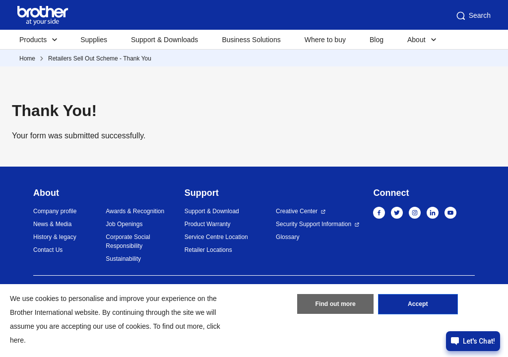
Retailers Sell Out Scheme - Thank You (99, 58)
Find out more (335, 304)
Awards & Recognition (135, 211)
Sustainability (123, 258)
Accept (418, 304)
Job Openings (124, 224)
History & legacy (54, 237)
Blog (376, 40)
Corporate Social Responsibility (128, 241)
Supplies (93, 40)
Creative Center (297, 211)
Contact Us (48, 249)
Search (473, 16)
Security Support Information (313, 224)
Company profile (54, 211)
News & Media (52, 224)
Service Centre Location (216, 237)
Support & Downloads (164, 40)
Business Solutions (251, 40)
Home (27, 58)
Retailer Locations (208, 249)
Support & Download (212, 211)
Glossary (287, 237)
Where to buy (325, 40)
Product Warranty (208, 224)
